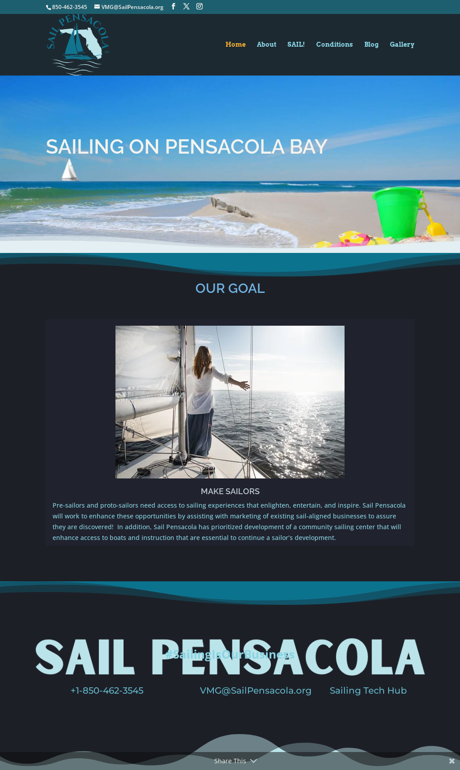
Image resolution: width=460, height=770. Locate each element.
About (266, 44)
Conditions (334, 44)
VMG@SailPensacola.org (256, 690)
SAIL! (296, 44)
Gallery (402, 44)
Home (236, 44)
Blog (371, 44)
